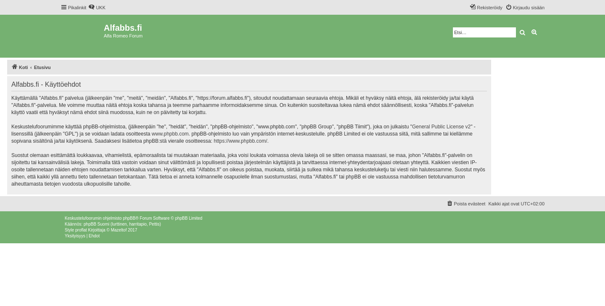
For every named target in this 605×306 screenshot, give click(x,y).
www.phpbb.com (170, 134)
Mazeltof (119, 230)
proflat (81, 230)
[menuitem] (96, 8)
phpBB (129, 218)
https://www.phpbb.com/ (240, 141)
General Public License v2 (441, 127)
